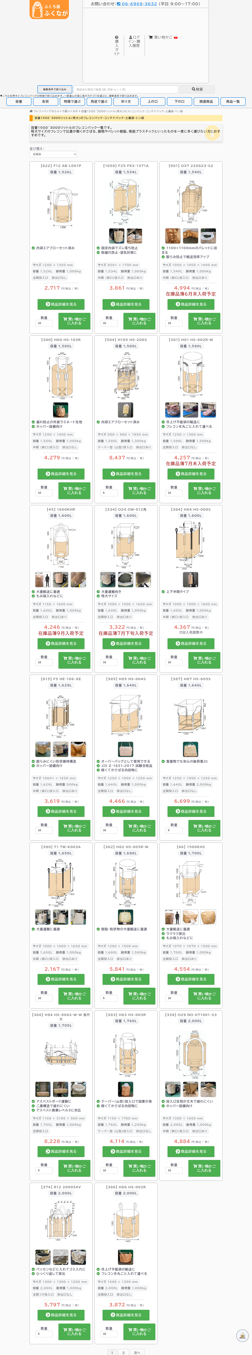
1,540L (172, 271)
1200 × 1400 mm (53, 434)
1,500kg (198, 440)
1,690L (107, 952)
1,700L (172, 952)
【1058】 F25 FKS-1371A (126, 165)
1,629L (42, 784)
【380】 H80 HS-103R (61, 339)
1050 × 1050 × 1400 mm (190, 264)
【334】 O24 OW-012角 (126, 509)
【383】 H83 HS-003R (126, 1014)
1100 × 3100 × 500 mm (59, 1118)
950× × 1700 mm (118, 264)
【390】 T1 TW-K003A (61, 846)
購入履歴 (134, 41)
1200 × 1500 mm (118, 946)
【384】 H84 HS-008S (191, 509)
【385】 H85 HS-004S (126, 679)
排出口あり (134, 277)
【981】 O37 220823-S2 (191, 165)
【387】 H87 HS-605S (191, 679)
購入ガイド (117, 45)
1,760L (107, 1124)
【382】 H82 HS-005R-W (126, 846)
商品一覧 (233, 101)
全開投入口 (40, 277)
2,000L (173, 1124)
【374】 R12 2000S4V (61, 1187)
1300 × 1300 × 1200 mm (60, 1281)
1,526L (42, 271)
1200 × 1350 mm (53, 264)
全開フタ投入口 (43, 1294)
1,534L (107, 271)
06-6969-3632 (137, 4)
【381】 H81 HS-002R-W (191, 339)
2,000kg (198, 784)
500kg (67, 784)
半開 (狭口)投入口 (111, 277)
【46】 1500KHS (191, 846)
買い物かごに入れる (74, 321)
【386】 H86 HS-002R (126, 1187)
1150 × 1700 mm (118, 1118)
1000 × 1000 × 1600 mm (125, 604)
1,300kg (133, 440)
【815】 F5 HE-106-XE (61, 679)
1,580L (42, 440)
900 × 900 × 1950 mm (123, 434)
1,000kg (68, 271)
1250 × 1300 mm (183, 434)
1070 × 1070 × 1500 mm (190, 946)
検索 (197, 89)
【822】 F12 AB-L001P (61, 165)
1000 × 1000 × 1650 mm (60, 946)
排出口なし (59, 277)
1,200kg (133, 1124)
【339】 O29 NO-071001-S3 (191, 1014)
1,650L (42, 952)
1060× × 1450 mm (54, 778)
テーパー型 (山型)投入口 (115, 447)
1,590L (172, 440)
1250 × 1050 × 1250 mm (125, 778)
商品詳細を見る (61, 304)
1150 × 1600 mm (53, 604)
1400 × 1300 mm (118, 1281)
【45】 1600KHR (61, 509)
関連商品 (206, 101)
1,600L (42, 610)
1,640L (107, 784)
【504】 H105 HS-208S (126, 339)
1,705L (42, 1124)
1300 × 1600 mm (183, 1118)
